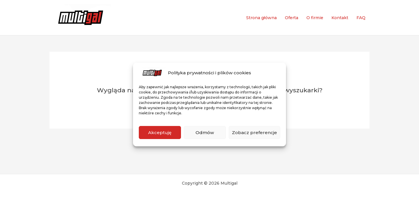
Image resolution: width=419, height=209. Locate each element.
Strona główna (261, 17)
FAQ (360, 17)
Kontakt (339, 17)
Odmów (205, 132)
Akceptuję (159, 132)
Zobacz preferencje (254, 132)
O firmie (314, 17)
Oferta (291, 17)
